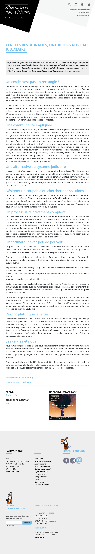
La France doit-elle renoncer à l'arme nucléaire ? (53, 41)
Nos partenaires (41, 477)
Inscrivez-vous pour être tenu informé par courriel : (18, 517)
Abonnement (40, 464)
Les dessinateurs (41, 484)
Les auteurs (39, 474)
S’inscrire (27, 523)
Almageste (39, 537)
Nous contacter (12, 471)
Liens (36, 479)
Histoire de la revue (42, 461)
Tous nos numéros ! (22, 41)
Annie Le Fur (12, 395)
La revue (9, 41)
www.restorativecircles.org (19, 382)
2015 (8, 403)
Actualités (38, 458)
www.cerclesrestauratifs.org (19, 377)
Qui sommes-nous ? (42, 469)
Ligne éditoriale (41, 471)
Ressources (39, 482)
